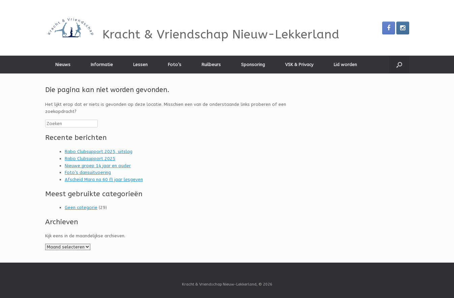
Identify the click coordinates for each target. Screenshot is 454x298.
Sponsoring (253, 64)
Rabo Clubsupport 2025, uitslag (98, 151)
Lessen (140, 64)
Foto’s (174, 64)
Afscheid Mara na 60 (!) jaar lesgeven (104, 179)
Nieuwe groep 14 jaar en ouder (98, 165)
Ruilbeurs (211, 64)
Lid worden (345, 64)
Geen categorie (81, 207)
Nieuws (62, 64)
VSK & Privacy (299, 64)
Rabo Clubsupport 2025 (90, 158)
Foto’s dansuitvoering (88, 172)
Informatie (102, 64)
